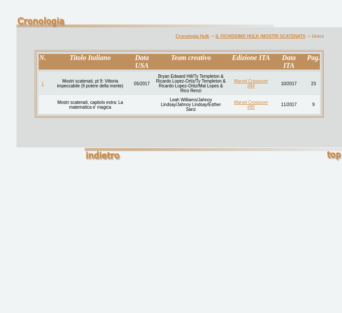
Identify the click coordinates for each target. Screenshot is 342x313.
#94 (251, 85)
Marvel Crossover (251, 81)
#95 (251, 107)
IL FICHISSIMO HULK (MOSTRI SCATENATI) (261, 36)
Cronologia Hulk (192, 36)
